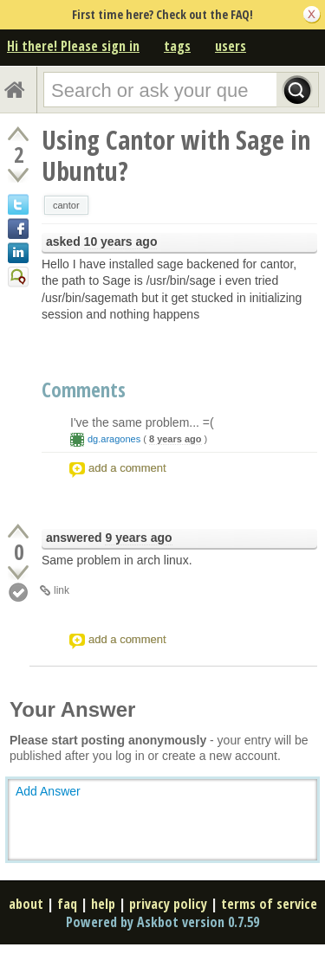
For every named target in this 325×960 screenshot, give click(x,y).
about (26, 903)
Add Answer (48, 791)
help (103, 903)
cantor (66, 205)
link (61, 590)
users (230, 45)
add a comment (127, 467)
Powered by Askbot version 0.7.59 (162, 921)
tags (177, 45)
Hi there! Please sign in (73, 45)
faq (67, 903)
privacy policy (168, 903)
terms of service (269, 903)
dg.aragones (114, 439)
